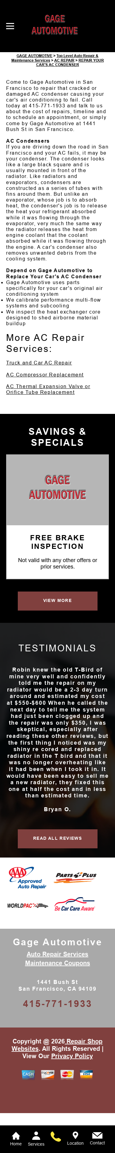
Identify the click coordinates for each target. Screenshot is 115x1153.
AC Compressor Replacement (45, 415)
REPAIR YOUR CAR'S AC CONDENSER (70, 102)
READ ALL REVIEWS (57, 878)
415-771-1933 (47, 145)
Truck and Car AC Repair (39, 403)
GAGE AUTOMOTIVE (34, 96)
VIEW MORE (57, 640)
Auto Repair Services (57, 994)
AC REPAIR (64, 100)
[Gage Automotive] (57, 528)
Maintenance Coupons (57, 1003)
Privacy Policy (72, 1096)
